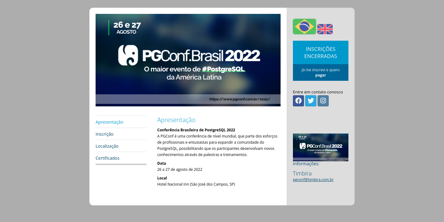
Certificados (107, 158)
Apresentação (109, 122)
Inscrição (104, 134)
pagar (320, 75)
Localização (107, 146)
